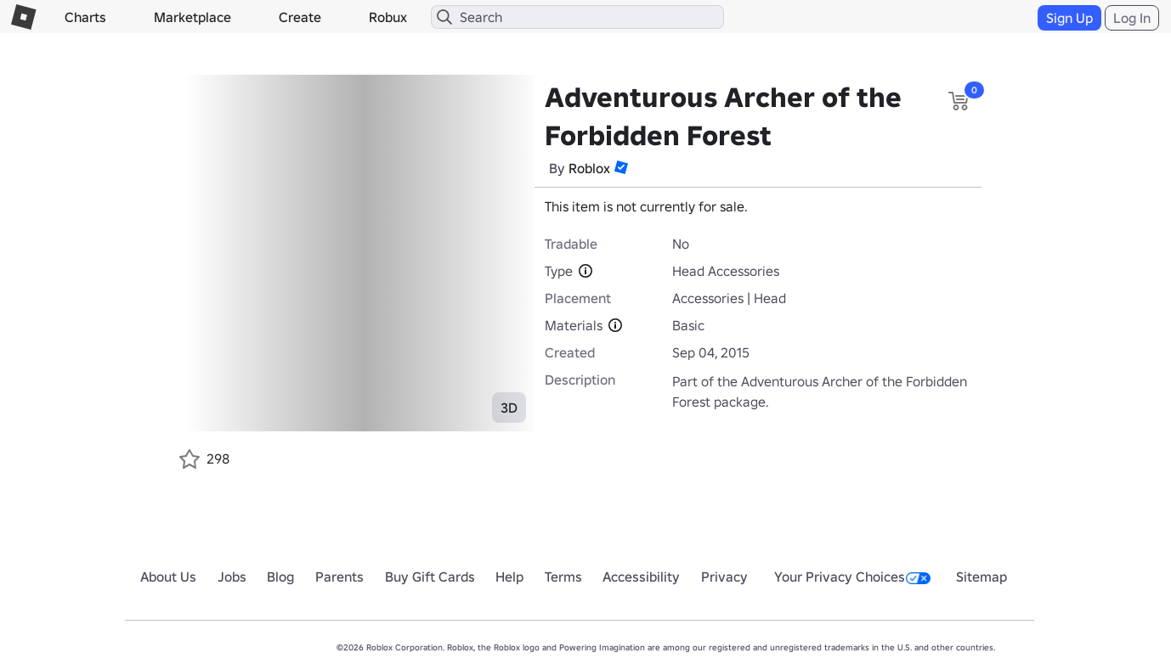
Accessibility (641, 576)
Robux (388, 16)
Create (300, 16)
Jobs (232, 576)
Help (509, 576)
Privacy (724, 576)
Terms (563, 576)
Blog (280, 576)
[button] (621, 167)
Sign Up (1069, 17)
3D (509, 407)
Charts (85, 16)
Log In (1132, 17)
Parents (339, 576)
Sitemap (981, 576)
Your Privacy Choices (852, 576)
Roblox (589, 168)
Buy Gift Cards (430, 576)
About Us (168, 576)
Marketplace (192, 16)
